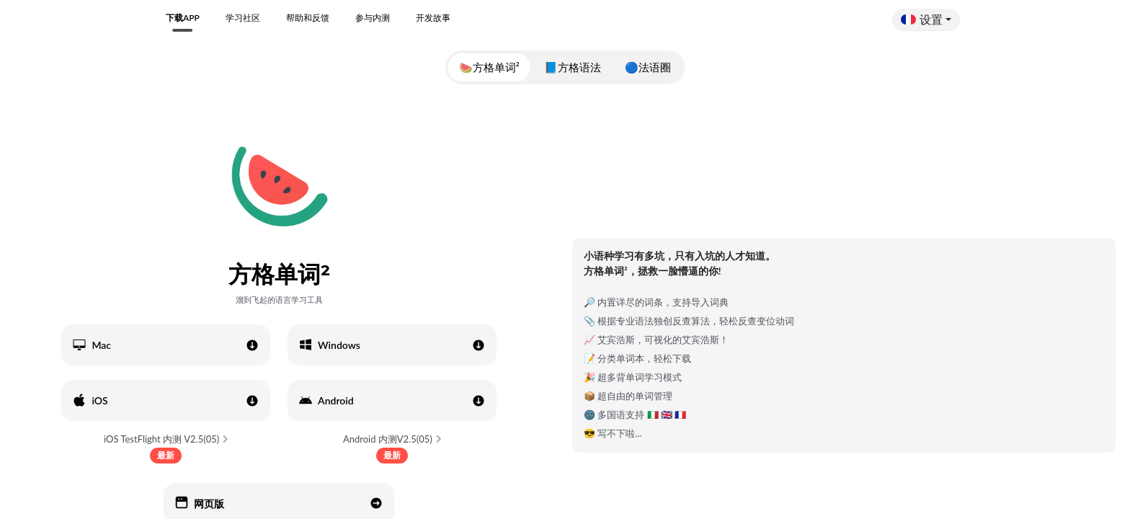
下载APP (183, 17)
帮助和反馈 (307, 17)
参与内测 (372, 17)
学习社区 (243, 17)
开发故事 (433, 17)
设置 (922, 19)
